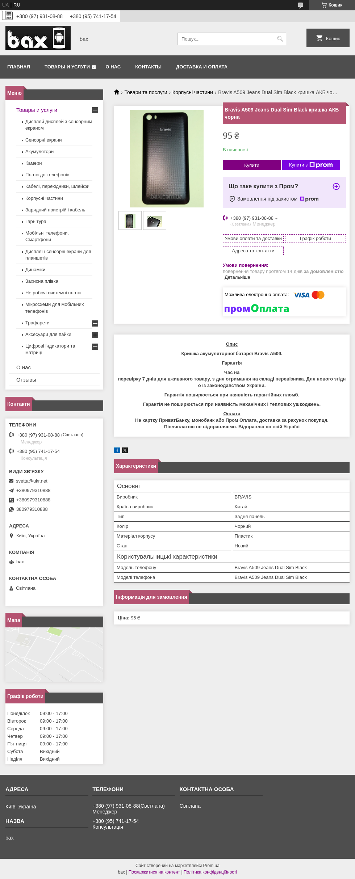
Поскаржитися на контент (154, 872)
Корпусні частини (192, 92)
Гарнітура (35, 221)
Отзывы (26, 380)
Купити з (311, 165)
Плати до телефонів (47, 174)
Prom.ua (211, 865)
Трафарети (37, 322)
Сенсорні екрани (43, 140)
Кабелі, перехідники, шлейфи (57, 186)
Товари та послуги (145, 92)
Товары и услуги (67, 67)
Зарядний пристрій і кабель (55, 210)
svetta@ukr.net (31, 481)
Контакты (148, 67)
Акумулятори (39, 151)
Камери (33, 163)
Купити (251, 165)
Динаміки (35, 269)
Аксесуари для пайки (48, 334)
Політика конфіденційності (210, 872)
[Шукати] (279, 39)
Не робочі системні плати (53, 292)
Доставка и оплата (201, 67)
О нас (113, 67)
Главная (18, 67)
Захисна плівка (41, 281)
